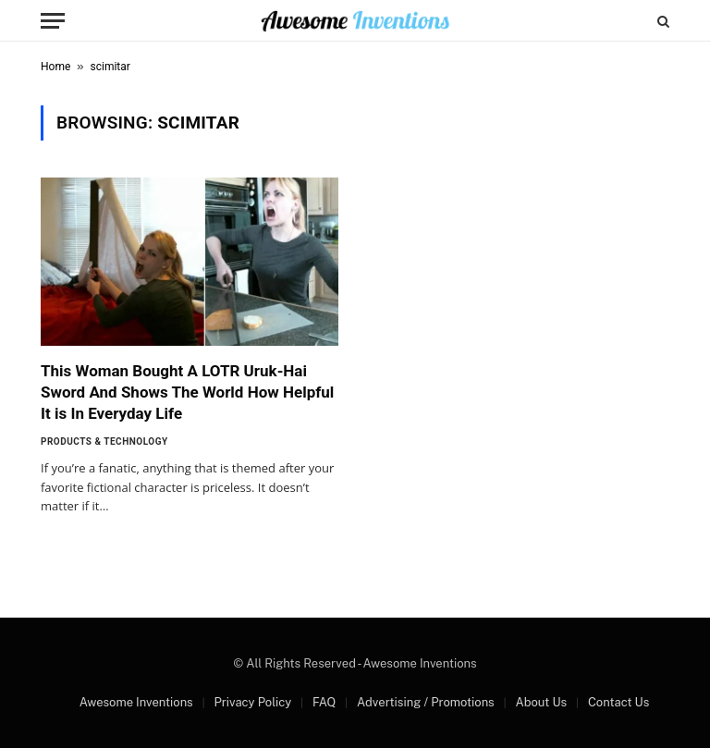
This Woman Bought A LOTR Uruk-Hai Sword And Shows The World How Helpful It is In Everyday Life (187, 392)
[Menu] (53, 21)
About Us (541, 702)
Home (55, 66)
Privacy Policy (252, 702)
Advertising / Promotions (426, 702)
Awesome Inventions (136, 702)
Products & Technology (104, 441)
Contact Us (618, 702)
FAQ (324, 702)
